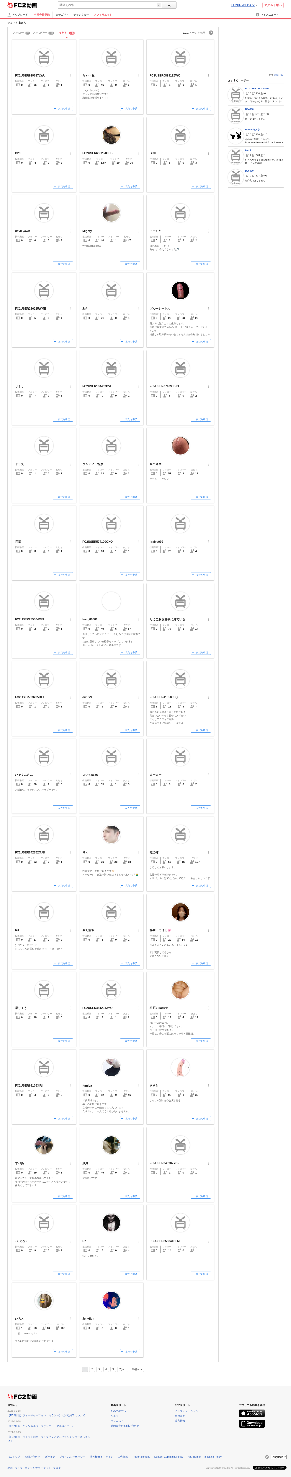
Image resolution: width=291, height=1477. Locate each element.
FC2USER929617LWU (30, 75)
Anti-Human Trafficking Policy (205, 1456)
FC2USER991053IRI (29, 1085)
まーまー (155, 774)
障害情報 (180, 1420)
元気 (18, 541)
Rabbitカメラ (252, 129)
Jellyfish (88, 1318)
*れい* (11, 22)
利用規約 (180, 1415)
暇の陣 (154, 852)
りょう (19, 386)
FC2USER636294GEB (97, 153)
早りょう (21, 1007)
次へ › (122, 1369)
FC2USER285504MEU (30, 619)
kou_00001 (90, 619)
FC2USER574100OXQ (97, 541)
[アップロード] (17, 15)
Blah (153, 153)
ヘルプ (114, 1415)
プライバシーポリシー (72, 1456)
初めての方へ (118, 1411)
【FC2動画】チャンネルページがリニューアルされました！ (42, 1426)
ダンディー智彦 (92, 464)
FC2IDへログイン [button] (244, 5)
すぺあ (19, 1163)
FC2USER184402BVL (97, 386)
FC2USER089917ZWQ (165, 75)
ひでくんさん (24, 774)
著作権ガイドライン (101, 1456)
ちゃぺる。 (89, 75)
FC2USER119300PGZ (257, 88)
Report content (141, 1456)
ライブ (19, 1467)
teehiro (249, 150)
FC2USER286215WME (30, 308)
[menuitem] (64, 15)
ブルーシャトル (160, 308)
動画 (10, 1467)
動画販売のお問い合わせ (125, 1425)
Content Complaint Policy (168, 1456)
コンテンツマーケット (38, 1467)
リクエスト (117, 1420)
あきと (154, 1085)
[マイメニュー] (267, 15)
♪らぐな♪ (21, 1241)
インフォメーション (186, 1411)
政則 (85, 1163)
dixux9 (87, 697)
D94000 (249, 109)
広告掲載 (123, 1456)
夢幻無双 (88, 930)
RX (17, 930)
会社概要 (50, 1456)
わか (85, 308)
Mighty (87, 231)
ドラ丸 (19, 464)
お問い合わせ (32, 1456)
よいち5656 (90, 774)
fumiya (87, 1085)
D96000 (249, 170)
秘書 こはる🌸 (162, 930)
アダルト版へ (273, 5)
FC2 (16, 5)
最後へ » (137, 1369)
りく (85, 852)
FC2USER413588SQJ (164, 697)
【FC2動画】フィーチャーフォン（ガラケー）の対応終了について (46, 1415)
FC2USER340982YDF (164, 1163)
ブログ (57, 1467)
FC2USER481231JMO (97, 1007)
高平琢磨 (155, 464)
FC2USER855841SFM (165, 1241)
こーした (155, 231)
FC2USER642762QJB (30, 852)
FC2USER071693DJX (164, 386)
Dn (84, 1241)
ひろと (19, 1318)
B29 (17, 153)
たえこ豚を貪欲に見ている (167, 619)
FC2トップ (13, 1456)
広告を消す (279, 75)
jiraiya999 (156, 541)
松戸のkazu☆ (159, 1007)
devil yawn (22, 231)
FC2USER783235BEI (29, 697)
